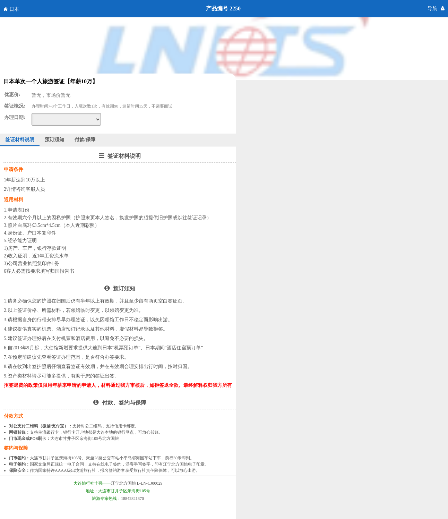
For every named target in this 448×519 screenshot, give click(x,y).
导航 (432, 8)
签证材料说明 (19, 139)
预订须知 (54, 139)
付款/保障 (85, 139)
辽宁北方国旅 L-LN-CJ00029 (137, 483)
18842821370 (132, 498)
